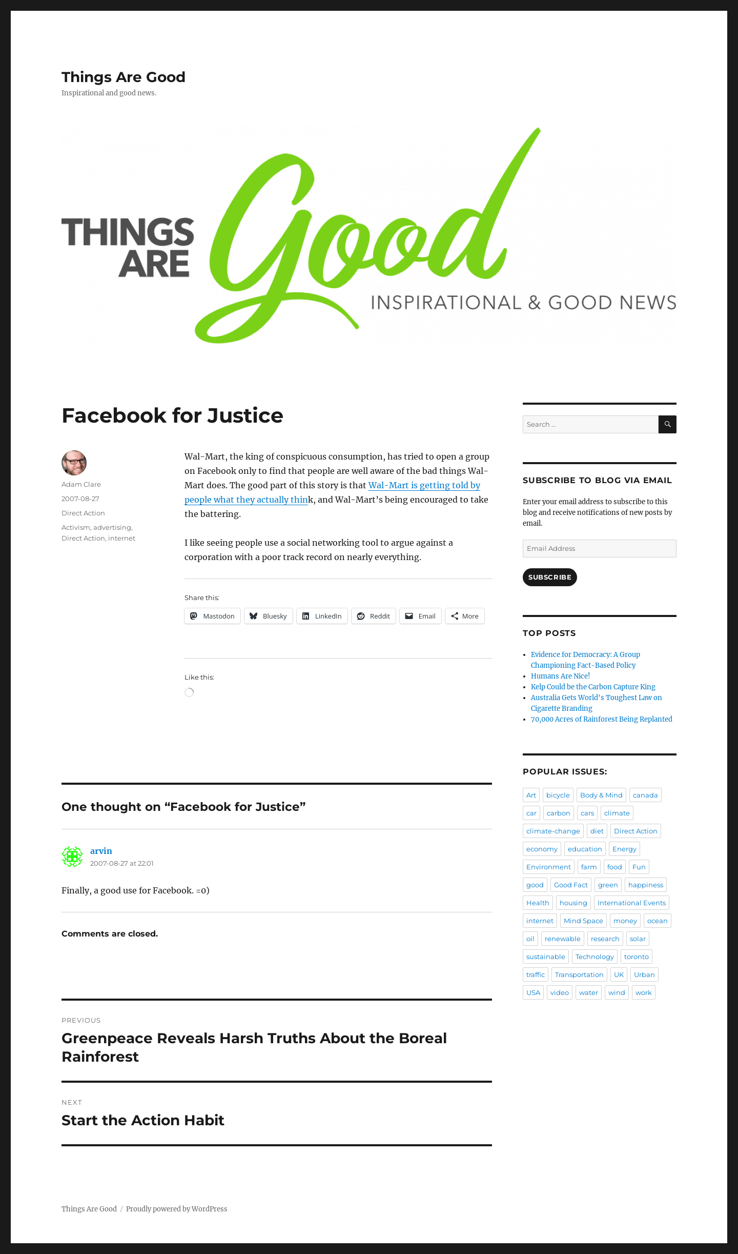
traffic (535, 974)
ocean (657, 921)
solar (638, 938)
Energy (624, 849)
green (608, 885)
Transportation (579, 974)
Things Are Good (123, 77)
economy (542, 849)
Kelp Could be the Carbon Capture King (593, 687)
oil (530, 938)
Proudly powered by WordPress (177, 1209)
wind (616, 992)
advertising (112, 527)
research (605, 938)
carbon (558, 813)
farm (589, 867)
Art (531, 795)
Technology (595, 956)
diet (597, 831)
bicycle (558, 795)
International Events (632, 903)
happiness (645, 885)
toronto (636, 956)
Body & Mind (601, 795)
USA (533, 992)
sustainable (545, 956)
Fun (639, 867)
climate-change (553, 831)
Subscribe (549, 577)
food (614, 867)
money (625, 921)
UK (619, 974)
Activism (75, 527)
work (644, 992)
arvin (101, 851)
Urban (644, 974)
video (559, 992)
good (535, 885)
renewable (563, 938)
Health (537, 903)
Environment (548, 867)
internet (121, 538)
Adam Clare (81, 484)
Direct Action (83, 513)
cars (587, 813)
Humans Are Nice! (560, 676)
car (531, 813)
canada (645, 795)
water (588, 992)
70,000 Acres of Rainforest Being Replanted (601, 719)
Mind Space (583, 921)
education (585, 849)
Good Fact (571, 885)
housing (573, 903)
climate (617, 813)
